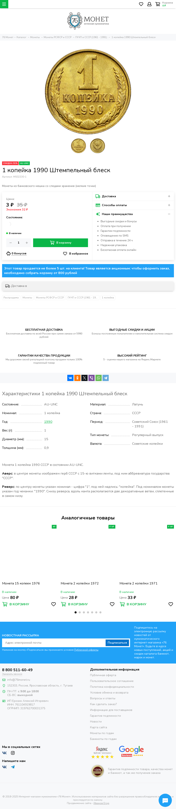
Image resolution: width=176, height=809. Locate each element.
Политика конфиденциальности (112, 687)
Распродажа (11, 297)
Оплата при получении (116, 226)
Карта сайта (98, 727)
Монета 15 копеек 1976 (21, 583)
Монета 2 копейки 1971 (138, 583)
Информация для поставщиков (111, 710)
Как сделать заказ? (103, 704)
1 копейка (108, 297)
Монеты (27, 297)
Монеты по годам (102, 733)
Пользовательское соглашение (112, 681)
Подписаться (117, 643)
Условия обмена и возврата (109, 693)
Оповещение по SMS (115, 236)
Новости (96, 722)
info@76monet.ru (18, 680)
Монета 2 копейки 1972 (80, 583)
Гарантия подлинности (105, 716)
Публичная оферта (103, 675)
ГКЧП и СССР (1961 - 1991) (83, 297)
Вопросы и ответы (102, 698)
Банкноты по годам (103, 739)
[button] (76, 612)
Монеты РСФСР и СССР (50, 297)
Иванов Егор (101, 803)
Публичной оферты (86, 650)
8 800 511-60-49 (17, 670)
